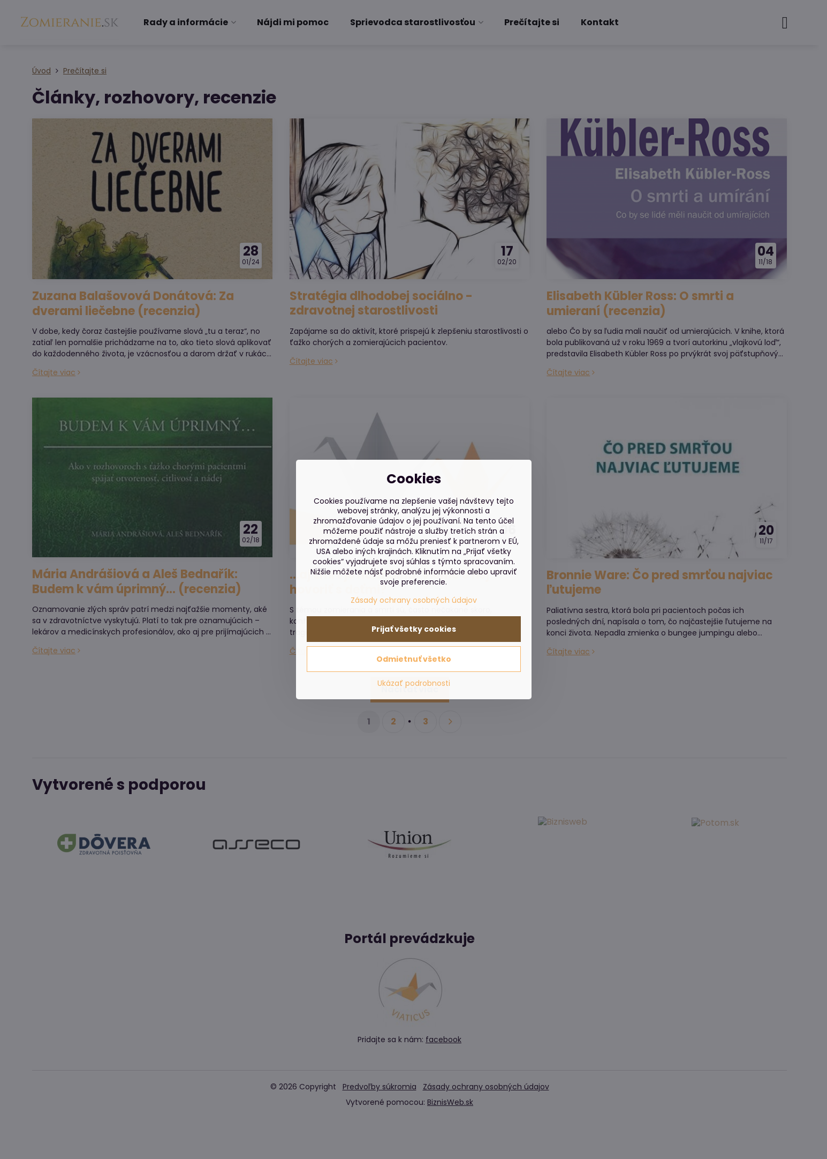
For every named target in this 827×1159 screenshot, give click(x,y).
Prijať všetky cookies (413, 629)
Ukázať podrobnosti (413, 683)
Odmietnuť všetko (413, 659)
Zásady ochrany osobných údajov (414, 600)
